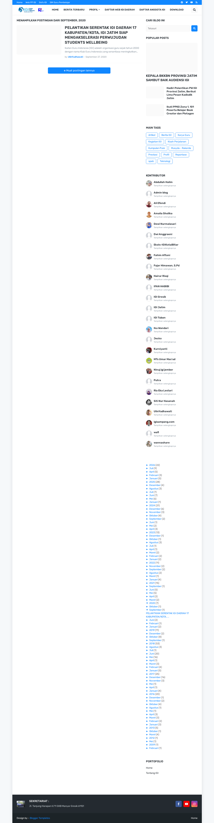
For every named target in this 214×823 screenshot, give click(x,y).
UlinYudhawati (163, 411)
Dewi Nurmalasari (165, 223)
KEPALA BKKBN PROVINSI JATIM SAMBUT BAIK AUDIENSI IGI (171, 78)
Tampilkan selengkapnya (165, 186)
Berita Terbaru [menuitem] (74, 9)
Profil (166, 154)
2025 (152, 481)
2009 (152, 744)
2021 (152, 583)
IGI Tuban (160, 317)
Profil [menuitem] (93, 9)
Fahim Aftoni (162, 255)
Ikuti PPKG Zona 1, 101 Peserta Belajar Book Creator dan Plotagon (180, 110)
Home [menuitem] (55, 9)
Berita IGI (166, 135)
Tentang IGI (152, 773)
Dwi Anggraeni (163, 234)
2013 (152, 727)
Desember (155, 485)
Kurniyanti (160, 348)
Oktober (153, 515)
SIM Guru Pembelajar (60, 2)
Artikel (151, 135)
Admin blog (161, 192)
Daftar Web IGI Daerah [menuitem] (120, 9)
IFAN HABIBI (161, 286)
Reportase (181, 154)
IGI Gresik (160, 296)
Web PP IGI (31, 2)
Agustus (154, 488)
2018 (152, 643)
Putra (157, 380)
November (155, 512)
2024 (152, 505)
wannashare (162, 442)
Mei (151, 498)
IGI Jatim (159, 307)
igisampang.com (164, 421)
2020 (152, 603)
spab (151, 161)
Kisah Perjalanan (177, 141)
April (152, 471)
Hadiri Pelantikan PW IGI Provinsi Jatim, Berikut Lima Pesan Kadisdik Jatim (182, 93)
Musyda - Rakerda (181, 148)
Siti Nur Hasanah (164, 401)
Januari (153, 478)
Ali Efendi (160, 203)
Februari (154, 475)
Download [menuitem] (177, 9)
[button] (194, 10)
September (155, 518)
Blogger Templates (40, 818)
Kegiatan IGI (155, 141)
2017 (152, 674)
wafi (156, 432)
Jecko (158, 338)
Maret (152, 552)
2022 (152, 562)
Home (19, 2)
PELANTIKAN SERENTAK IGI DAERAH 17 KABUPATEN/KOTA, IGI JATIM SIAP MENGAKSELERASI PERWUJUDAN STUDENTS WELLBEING (100, 35)
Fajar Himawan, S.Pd (166, 265)
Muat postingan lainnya (80, 70)
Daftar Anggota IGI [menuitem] (152, 9)
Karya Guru (184, 135)
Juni (152, 495)
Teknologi (165, 161)
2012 (152, 738)
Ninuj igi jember (163, 369)
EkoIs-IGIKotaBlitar (166, 244)
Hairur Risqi (161, 276)
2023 (152, 532)
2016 (152, 694)
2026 (152, 465)
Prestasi (152, 154)
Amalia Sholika (163, 213)
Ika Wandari (161, 328)
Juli (151, 468)
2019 (152, 630)
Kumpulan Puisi (156, 148)
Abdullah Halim (163, 182)
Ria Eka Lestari (163, 390)
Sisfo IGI (43, 2)
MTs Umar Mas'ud (164, 359)
